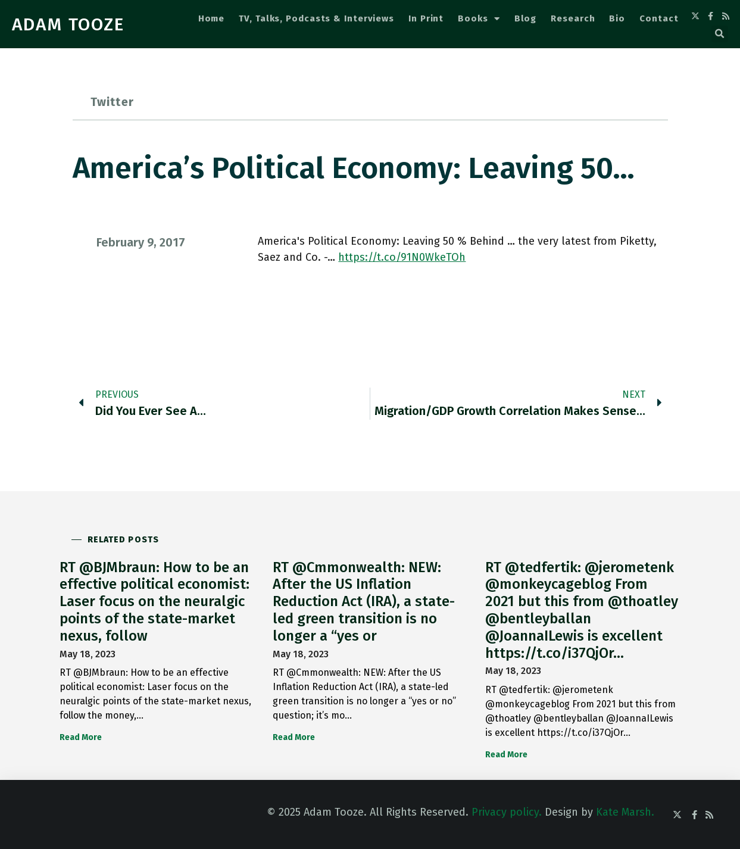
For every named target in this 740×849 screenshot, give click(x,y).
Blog (525, 18)
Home (211, 18)
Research (573, 18)
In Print (426, 18)
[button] (719, 34)
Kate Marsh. (625, 812)
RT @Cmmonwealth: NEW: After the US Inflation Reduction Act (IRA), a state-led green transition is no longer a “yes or (364, 601)
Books (478, 19)
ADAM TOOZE (68, 24)
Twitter (112, 102)
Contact (658, 18)
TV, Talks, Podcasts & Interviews (316, 18)
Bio (617, 18)
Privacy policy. (507, 812)
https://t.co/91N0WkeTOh (402, 257)
